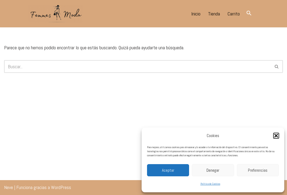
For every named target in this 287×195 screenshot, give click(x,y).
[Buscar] (137, 66)
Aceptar (168, 170)
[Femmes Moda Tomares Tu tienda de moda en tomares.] (55, 13)
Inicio (195, 14)
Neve (8, 187)
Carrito (234, 14)
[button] (276, 135)
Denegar (212, 170)
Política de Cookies (210, 184)
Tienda (214, 14)
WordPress (61, 187)
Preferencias (257, 170)
